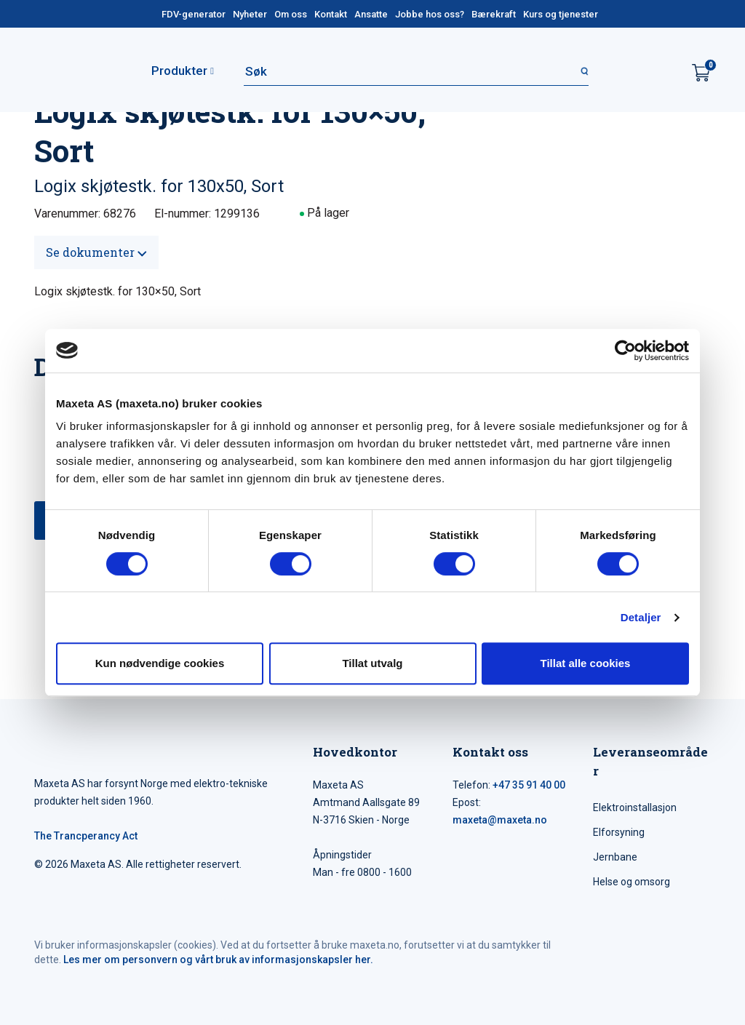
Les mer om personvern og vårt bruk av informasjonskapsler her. (218, 959)
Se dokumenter (96, 252)
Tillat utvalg (372, 663)
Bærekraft (493, 14)
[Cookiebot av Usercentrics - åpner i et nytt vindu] (625, 351)
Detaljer (641, 617)
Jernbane (615, 857)
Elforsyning (619, 832)
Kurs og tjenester (560, 14)
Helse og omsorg (631, 882)
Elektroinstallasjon (635, 807)
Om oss (290, 14)
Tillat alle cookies (586, 663)
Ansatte (371, 14)
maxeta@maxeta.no (500, 820)
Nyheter (250, 14)
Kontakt (330, 14)
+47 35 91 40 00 (529, 785)
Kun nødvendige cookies (160, 663)
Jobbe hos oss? (429, 14)
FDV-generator (194, 14)
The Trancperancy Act (86, 836)
